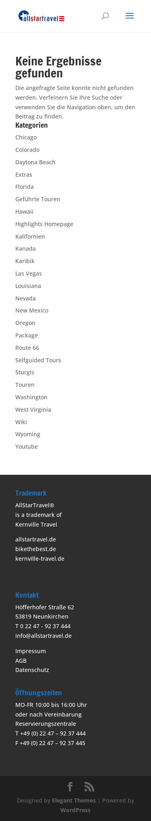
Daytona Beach (35, 162)
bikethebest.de (35, 549)
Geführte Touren (37, 199)
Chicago (26, 137)
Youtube (26, 446)
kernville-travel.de (39, 558)
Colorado (27, 149)
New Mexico (31, 310)
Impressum (30, 651)
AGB (21, 660)
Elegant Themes (74, 800)
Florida (24, 186)
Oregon (25, 323)
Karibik (25, 261)
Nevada (25, 298)
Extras (23, 174)
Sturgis (24, 372)
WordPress (75, 810)
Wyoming (27, 434)
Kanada (25, 248)
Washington (31, 397)
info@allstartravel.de (43, 635)
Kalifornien (30, 236)
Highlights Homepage (44, 224)
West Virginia (33, 409)
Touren (25, 384)
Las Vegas (28, 273)
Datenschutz (32, 670)
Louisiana (28, 286)
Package (26, 335)
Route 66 (27, 347)
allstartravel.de (35, 539)
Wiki (21, 422)
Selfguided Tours (38, 360)
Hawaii (24, 211)
